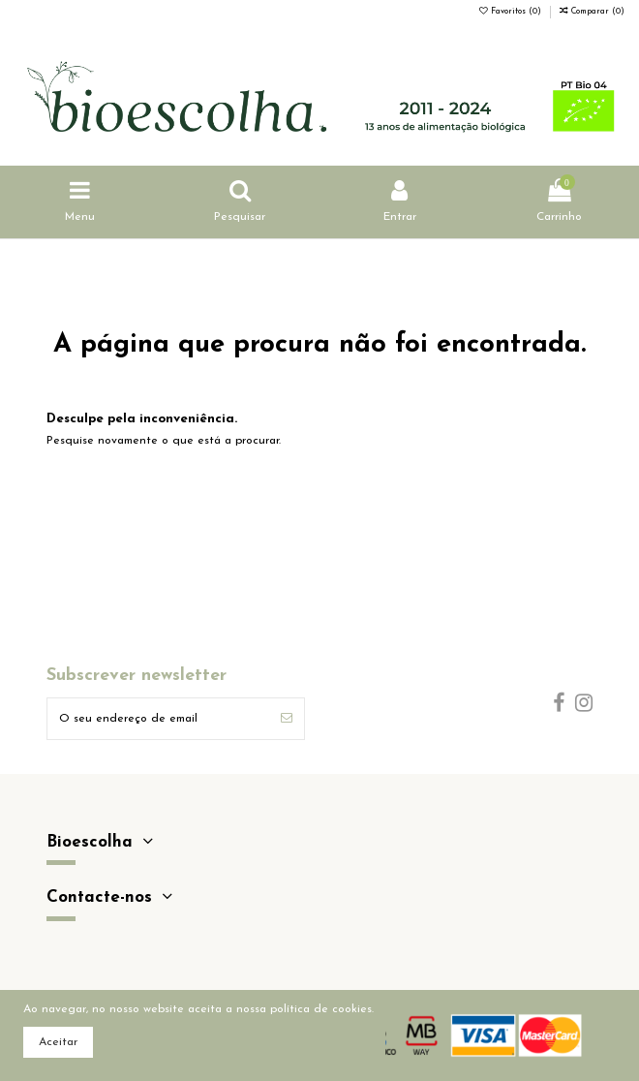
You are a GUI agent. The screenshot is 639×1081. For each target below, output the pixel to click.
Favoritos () (511, 11)
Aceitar (58, 1042)
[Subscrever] (286, 718)
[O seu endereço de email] (158, 718)
